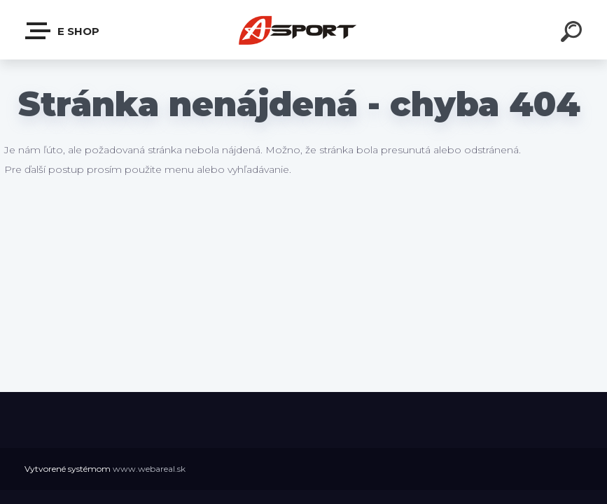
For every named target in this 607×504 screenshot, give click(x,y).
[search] (573, 34)
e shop (63, 30)
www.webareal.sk (149, 468)
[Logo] (303, 30)
